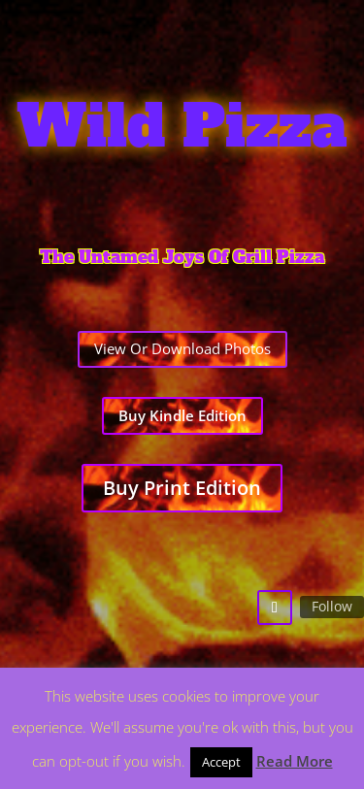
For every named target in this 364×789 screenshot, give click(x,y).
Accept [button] (221, 762)
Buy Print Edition (182, 488)
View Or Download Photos (182, 348)
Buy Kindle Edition (182, 415)
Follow (332, 606)
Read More (294, 761)
